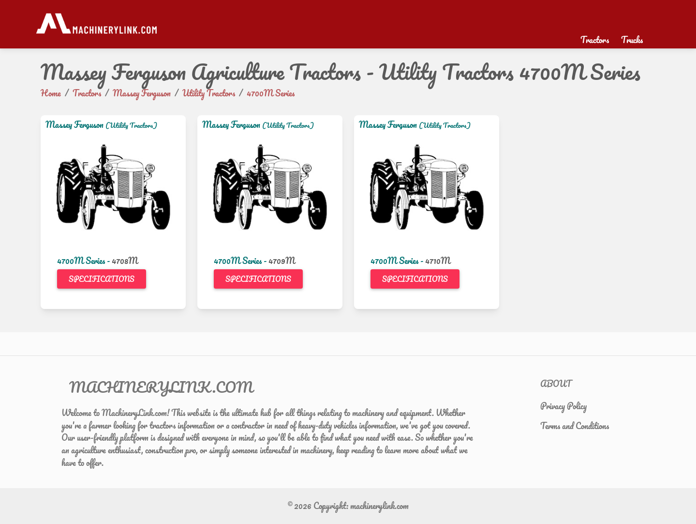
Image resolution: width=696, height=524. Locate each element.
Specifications (101, 279)
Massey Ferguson (74, 124)
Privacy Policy (563, 406)
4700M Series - (84, 260)
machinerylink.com (379, 505)
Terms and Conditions (574, 425)
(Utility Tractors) (131, 125)
